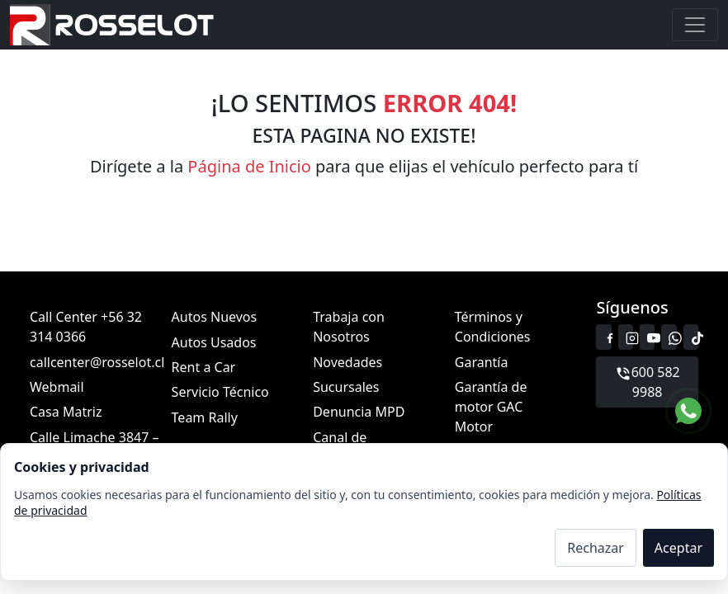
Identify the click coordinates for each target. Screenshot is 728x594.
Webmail (57, 387)
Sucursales (346, 387)
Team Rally (205, 417)
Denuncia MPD (358, 412)
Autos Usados (214, 341)
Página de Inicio (249, 166)
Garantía (481, 361)
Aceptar (678, 548)
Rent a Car (204, 367)
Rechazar (595, 548)
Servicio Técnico (220, 392)
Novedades (347, 361)
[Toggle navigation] (695, 24)
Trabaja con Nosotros (349, 327)
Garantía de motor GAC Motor (491, 407)
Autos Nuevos (215, 317)
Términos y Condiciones (493, 327)
